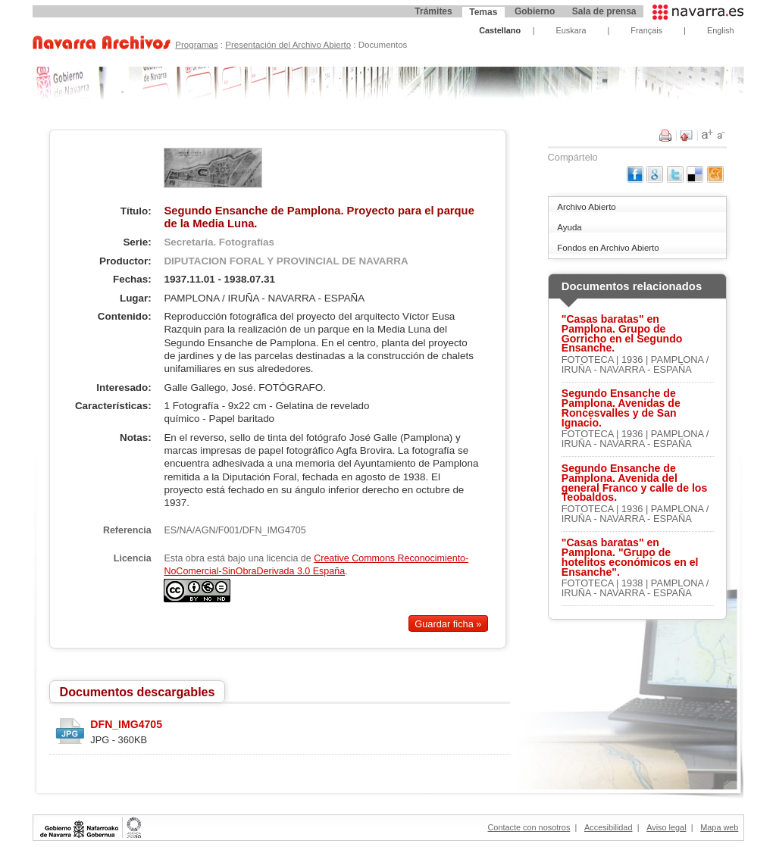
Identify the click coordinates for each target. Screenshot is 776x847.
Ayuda (569, 227)
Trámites (433, 11)
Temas (483, 12)
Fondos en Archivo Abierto (608, 247)
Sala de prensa (604, 11)
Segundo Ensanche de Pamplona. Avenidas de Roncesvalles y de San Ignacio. (621, 408)
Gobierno (535, 11)
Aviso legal (666, 827)
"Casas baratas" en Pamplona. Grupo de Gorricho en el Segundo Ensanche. (622, 333)
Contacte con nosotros (529, 827)
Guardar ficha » (448, 623)
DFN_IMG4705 (126, 724)
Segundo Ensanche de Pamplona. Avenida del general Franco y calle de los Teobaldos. (634, 483)
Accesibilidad (608, 827)
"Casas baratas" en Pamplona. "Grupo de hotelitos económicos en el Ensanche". (630, 557)
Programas (196, 44)
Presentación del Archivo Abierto (288, 44)
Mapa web (719, 827)
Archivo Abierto (586, 206)
